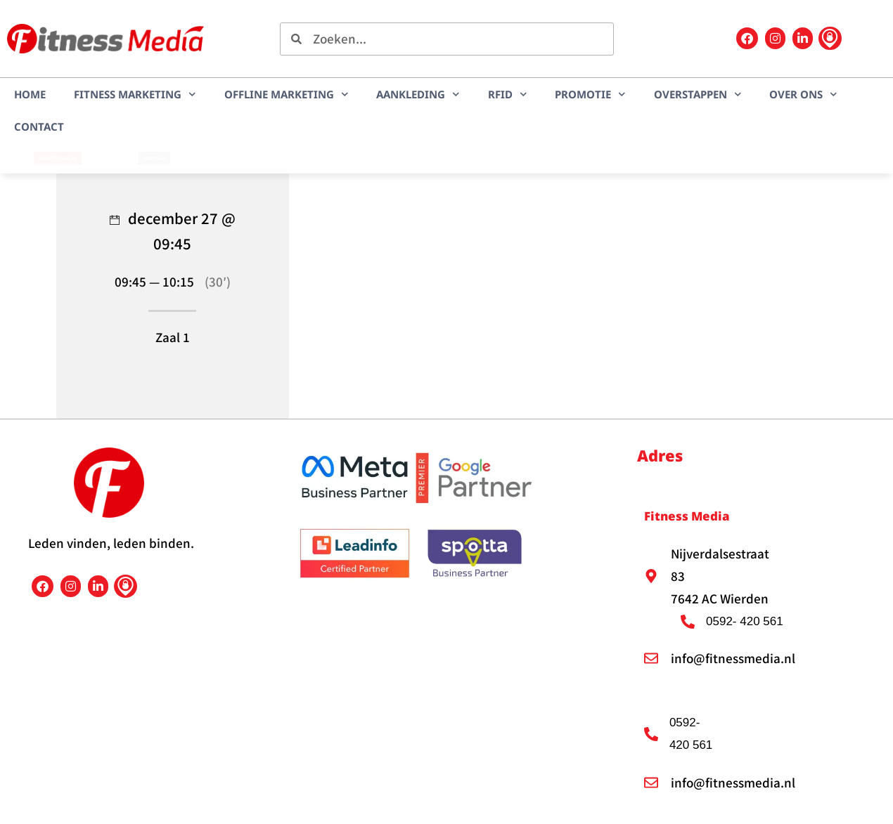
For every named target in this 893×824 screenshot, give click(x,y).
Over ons (803, 94)
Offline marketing (286, 94)
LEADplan (154, 158)
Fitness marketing (135, 94)
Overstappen (698, 94)
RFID (507, 94)
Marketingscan (57, 158)
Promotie (590, 94)
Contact (39, 126)
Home (30, 94)
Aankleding (418, 94)
